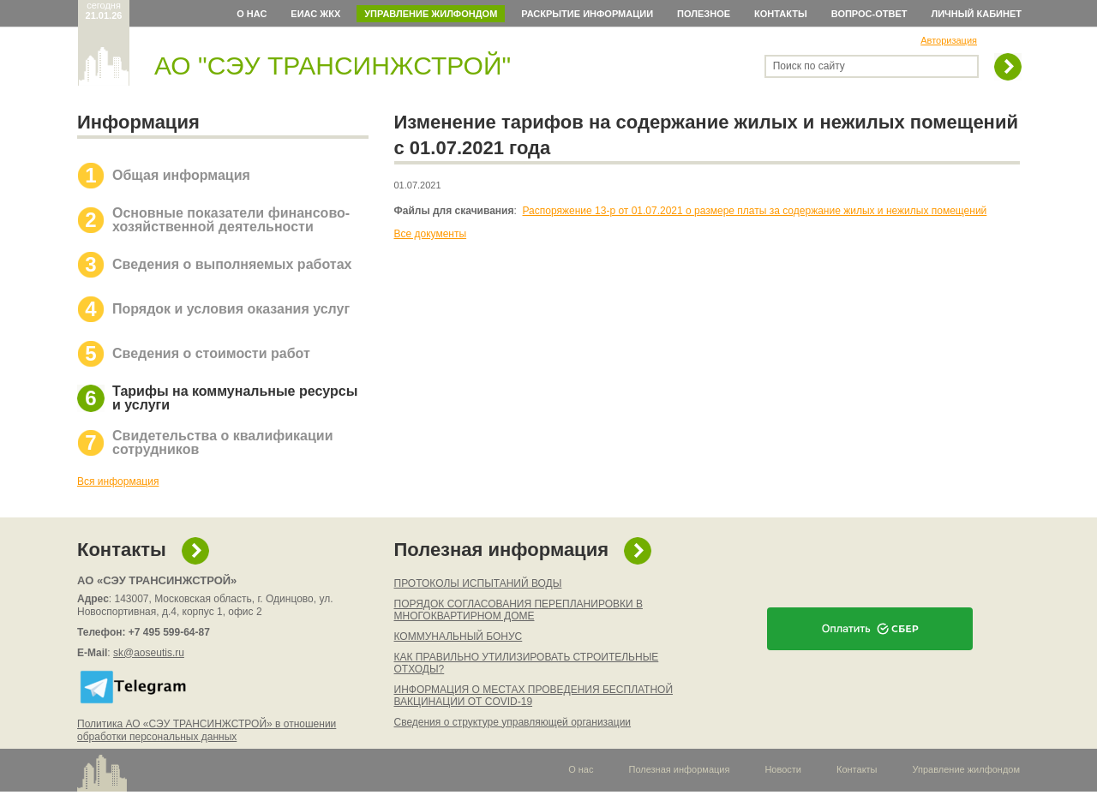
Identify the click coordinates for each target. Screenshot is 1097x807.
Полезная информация (501, 549)
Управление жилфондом (430, 14)
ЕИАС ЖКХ (315, 14)
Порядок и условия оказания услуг (231, 309)
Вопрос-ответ (869, 14)
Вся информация (118, 481)
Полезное (703, 14)
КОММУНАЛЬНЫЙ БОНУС (458, 637)
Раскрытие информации (587, 14)
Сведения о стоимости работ (211, 353)
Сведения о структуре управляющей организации (513, 722)
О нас (252, 14)
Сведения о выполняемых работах (231, 264)
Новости (782, 769)
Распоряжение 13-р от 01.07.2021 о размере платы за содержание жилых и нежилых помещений (755, 211)
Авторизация (948, 40)
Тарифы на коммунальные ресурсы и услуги (234, 398)
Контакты (780, 14)
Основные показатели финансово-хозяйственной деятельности (231, 220)
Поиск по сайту (809, 66)
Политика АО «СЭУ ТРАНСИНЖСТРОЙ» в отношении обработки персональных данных (206, 730)
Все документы (430, 234)
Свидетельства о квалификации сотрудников (222, 442)
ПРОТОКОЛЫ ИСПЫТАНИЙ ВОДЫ (478, 583)
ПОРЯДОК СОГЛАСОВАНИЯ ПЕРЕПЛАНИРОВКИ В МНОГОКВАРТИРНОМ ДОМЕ (518, 610)
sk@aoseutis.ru (148, 653)
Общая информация (181, 175)
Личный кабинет (977, 14)
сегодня (104, 10)
